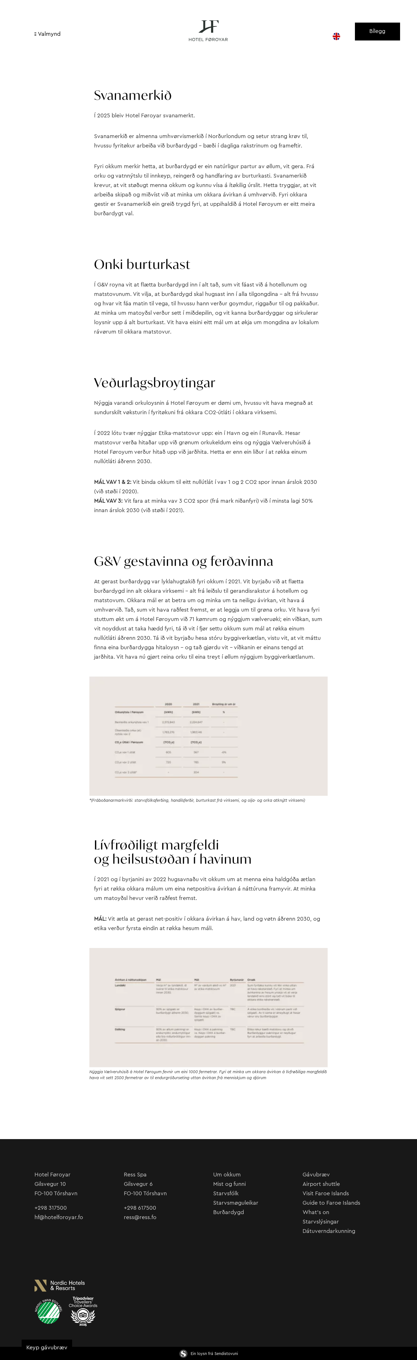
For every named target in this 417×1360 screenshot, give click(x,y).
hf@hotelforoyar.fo (58, 1217)
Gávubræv (316, 1174)
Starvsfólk (226, 1193)
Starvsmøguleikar (235, 1203)
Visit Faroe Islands (326, 1193)
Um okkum (227, 1174)
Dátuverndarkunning (329, 1231)
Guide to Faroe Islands (331, 1203)
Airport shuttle (321, 1184)
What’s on (316, 1212)
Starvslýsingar (321, 1221)
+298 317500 (50, 1208)
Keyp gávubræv (46, 1347)
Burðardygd (228, 1212)
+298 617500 (140, 1208)
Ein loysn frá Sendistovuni (208, 1354)
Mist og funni (229, 1184)
